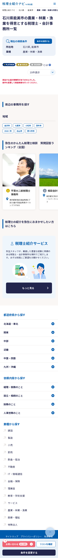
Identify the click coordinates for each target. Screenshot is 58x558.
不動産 (11, 466)
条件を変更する (43, 41)
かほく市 (8, 131)
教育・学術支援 (16, 495)
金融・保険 (14, 481)
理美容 (11, 488)
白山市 (19, 131)
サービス (12, 503)
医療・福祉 (14, 517)
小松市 (28, 125)
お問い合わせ (15, 543)
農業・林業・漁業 (17, 510)
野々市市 (30, 131)
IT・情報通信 (15, 474)
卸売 (10, 452)
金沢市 (7, 125)
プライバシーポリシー (31, 536)
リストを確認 (46, 544)
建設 (10, 430)
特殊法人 (12, 524)
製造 (10, 438)
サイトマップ (12, 536)
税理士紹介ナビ (8, 10)
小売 (10, 445)
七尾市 (17, 125)
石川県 (21, 10)
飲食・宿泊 (14, 459)
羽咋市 (38, 125)
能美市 (30, 10)
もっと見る (28, 288)
